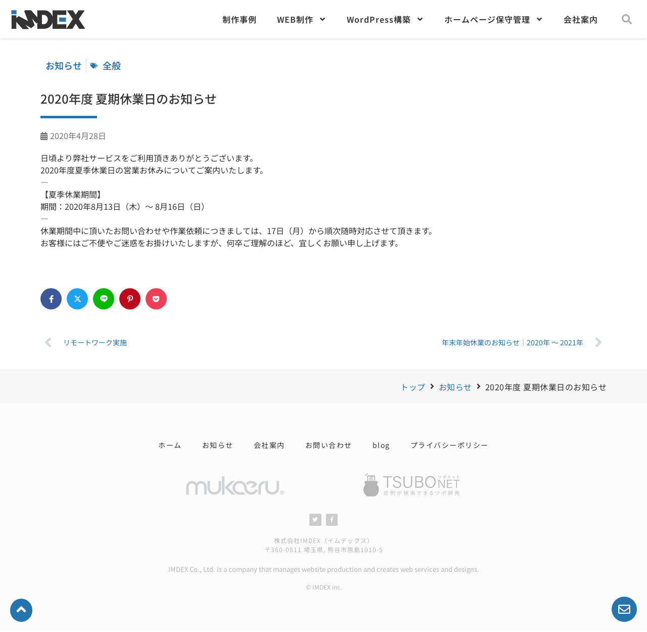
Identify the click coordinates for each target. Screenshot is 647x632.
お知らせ (455, 387)
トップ (413, 387)
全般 (112, 65)
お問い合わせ (328, 445)
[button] (627, 19)
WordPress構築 (385, 19)
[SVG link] (412, 485)
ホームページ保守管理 (493, 19)
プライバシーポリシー (449, 445)
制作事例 (239, 19)
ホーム (170, 445)
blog (381, 445)
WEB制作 (302, 19)
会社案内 (581, 19)
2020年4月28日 (78, 135)
